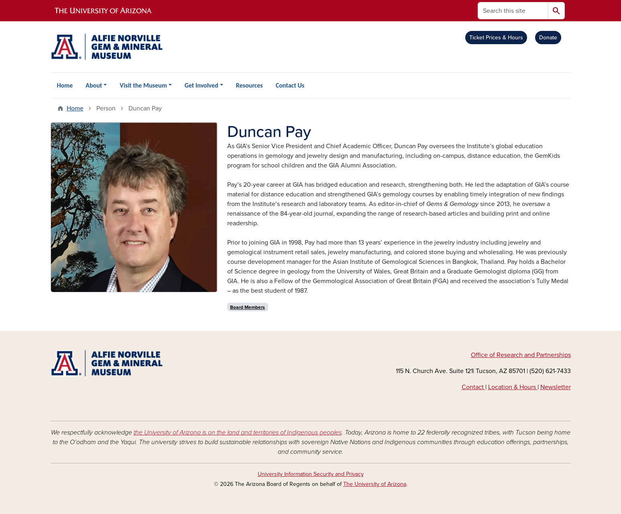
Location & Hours (513, 387)
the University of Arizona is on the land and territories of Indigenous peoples (238, 432)
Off (476, 355)
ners (553, 355)
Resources (249, 85)
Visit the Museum (143, 85)
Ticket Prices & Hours (496, 37)
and (529, 355)
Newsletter (555, 387)
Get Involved (201, 85)
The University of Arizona (374, 484)
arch (517, 355)
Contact (473, 387)
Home (65, 85)
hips (565, 355)
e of (490, 355)
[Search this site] (513, 10)
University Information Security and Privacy (311, 474)
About (94, 85)
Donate (548, 37)
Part (541, 355)
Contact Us (290, 85)
